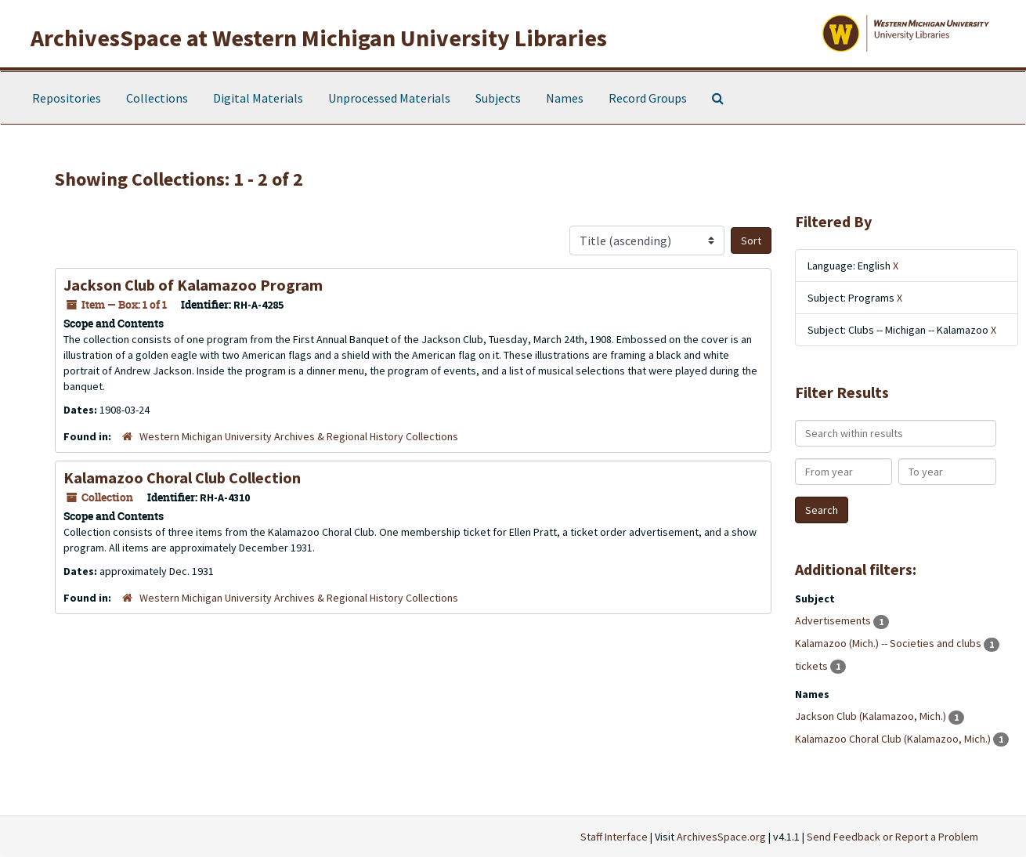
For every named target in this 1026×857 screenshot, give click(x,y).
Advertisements (834, 620)
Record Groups (648, 98)
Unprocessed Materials (389, 98)
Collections (157, 98)
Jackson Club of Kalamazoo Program (193, 285)
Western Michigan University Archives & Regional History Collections (298, 436)
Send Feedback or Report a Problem (892, 837)
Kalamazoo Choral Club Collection (182, 477)
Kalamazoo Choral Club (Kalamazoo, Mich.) (894, 739)
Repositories (66, 98)
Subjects (498, 98)
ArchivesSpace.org (721, 837)
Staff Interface (614, 837)
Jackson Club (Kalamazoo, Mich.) (871, 716)
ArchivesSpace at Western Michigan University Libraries (319, 37)
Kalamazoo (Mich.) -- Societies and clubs (889, 643)
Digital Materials (258, 98)
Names (564, 98)
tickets (812, 666)
